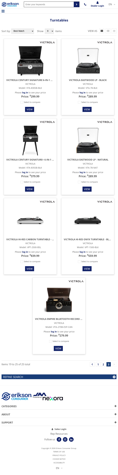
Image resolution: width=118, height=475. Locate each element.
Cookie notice (59, 459)
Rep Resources (59, 433)
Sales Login (60, 429)
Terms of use (59, 451)
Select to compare (30, 102)
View (30, 109)
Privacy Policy (59, 455)
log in (25, 92)
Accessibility (59, 463)
